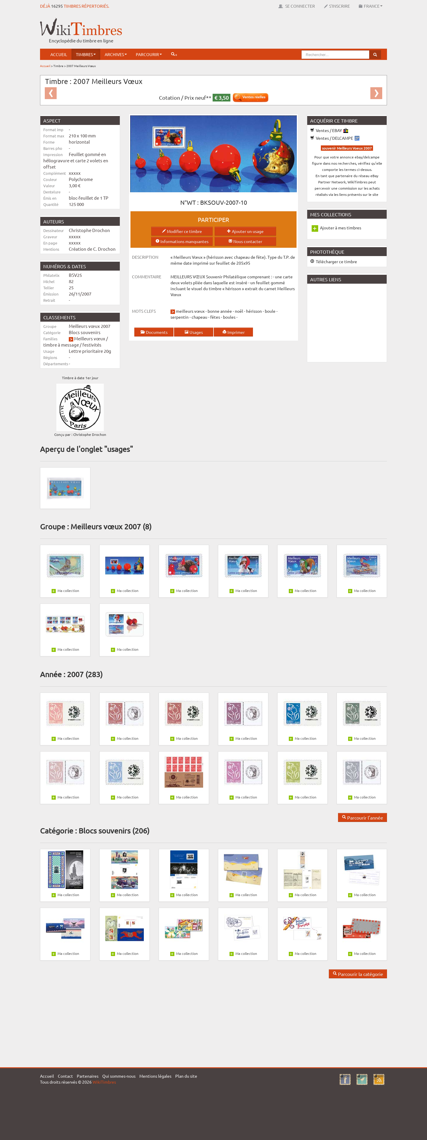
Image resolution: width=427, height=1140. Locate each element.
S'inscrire (337, 6)
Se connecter (296, 6)
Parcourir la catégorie (358, 974)
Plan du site (186, 1076)
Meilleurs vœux (89, 338)
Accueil (58, 54)
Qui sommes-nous (119, 1076)
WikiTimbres (104, 1082)
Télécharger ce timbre (333, 261)
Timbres (86, 54)
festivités (91, 344)
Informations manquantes (181, 241)
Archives (116, 54)
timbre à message (61, 344)
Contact (65, 1076)
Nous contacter (245, 241)
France (371, 6)
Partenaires (87, 1076)
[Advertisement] (279, 31)
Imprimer (233, 332)
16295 (57, 6)
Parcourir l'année (362, 817)
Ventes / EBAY (329, 130)
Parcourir (149, 54)
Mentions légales (155, 1076)
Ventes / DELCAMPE (334, 138)
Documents (154, 332)
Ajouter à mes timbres (340, 227)
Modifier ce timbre (182, 231)
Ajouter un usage (245, 231)
